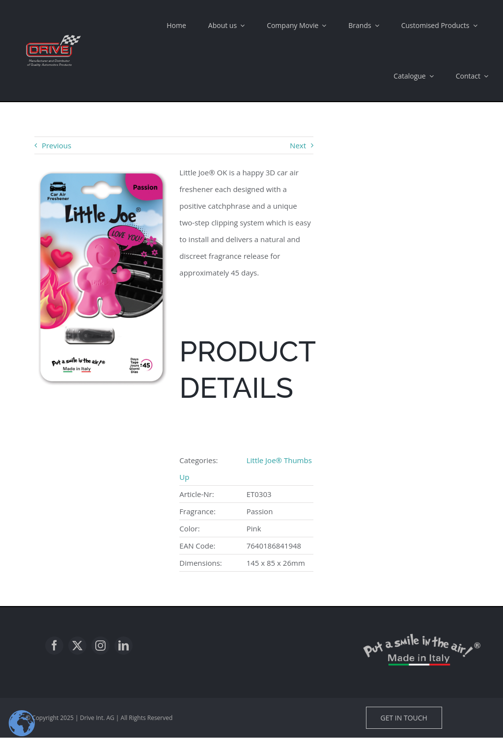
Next (298, 145)
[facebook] (54, 645)
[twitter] (77, 645)
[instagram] (100, 645)
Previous (56, 145)
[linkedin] (123, 645)
